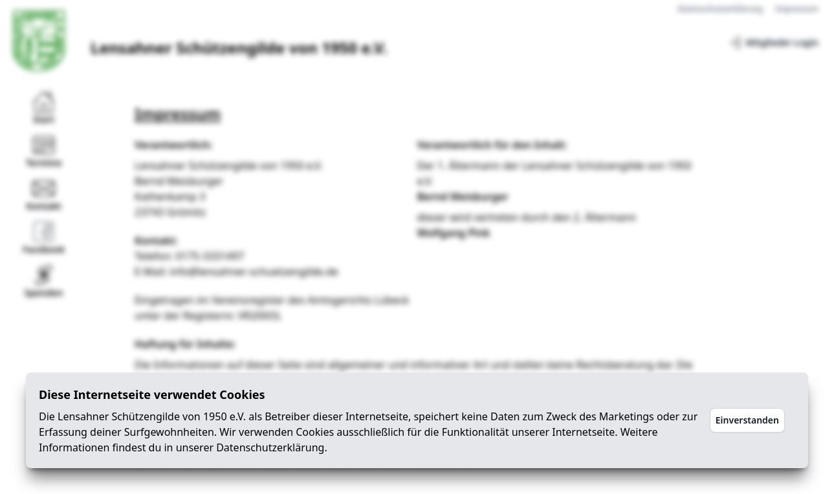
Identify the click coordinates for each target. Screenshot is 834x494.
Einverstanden (747, 420)
